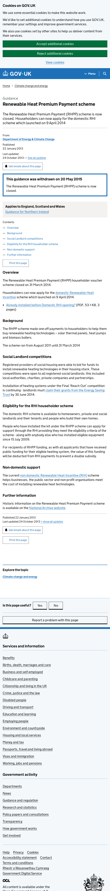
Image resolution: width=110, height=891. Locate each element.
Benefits (9, 658)
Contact (46, 858)
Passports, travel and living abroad (28, 749)
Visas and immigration (18, 756)
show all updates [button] (52, 521)
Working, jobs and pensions (22, 763)
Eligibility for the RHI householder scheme (32, 244)
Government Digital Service (22, 873)
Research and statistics (20, 807)
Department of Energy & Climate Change (29, 139)
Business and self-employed (23, 672)
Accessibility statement (20, 858)
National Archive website (47, 508)
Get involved (12, 835)
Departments (12, 786)
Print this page (18, 263)
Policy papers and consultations (26, 814)
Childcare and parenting (20, 679)
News (7, 793)
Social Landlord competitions (25, 238)
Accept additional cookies (55, 44)
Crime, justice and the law (21, 693)
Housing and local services (22, 735)
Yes (42, 605)
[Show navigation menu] (90, 73)
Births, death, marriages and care (27, 665)
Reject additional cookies (55, 53)
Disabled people (14, 700)
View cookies (55, 62)
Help (6, 852)
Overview (13, 227)
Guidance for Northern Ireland (27, 212)
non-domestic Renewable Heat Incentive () (53, 475)
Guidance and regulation (20, 800)
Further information (19, 254)
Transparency (12, 821)
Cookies (33, 852)
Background (14, 233)
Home (6, 85)
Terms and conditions (18, 863)
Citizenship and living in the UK (25, 686)
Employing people (15, 721)
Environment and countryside (24, 728)
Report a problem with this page (55, 620)
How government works (20, 828)
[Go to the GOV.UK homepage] (17, 73)
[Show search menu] (104, 73)
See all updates (37, 157)
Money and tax (13, 742)
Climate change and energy (31, 85)
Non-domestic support (21, 249)
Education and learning (19, 714)
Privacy (18, 852)
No (58, 605)
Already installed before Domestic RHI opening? (40, 305)
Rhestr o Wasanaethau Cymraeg (26, 868)
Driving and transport (18, 707)
